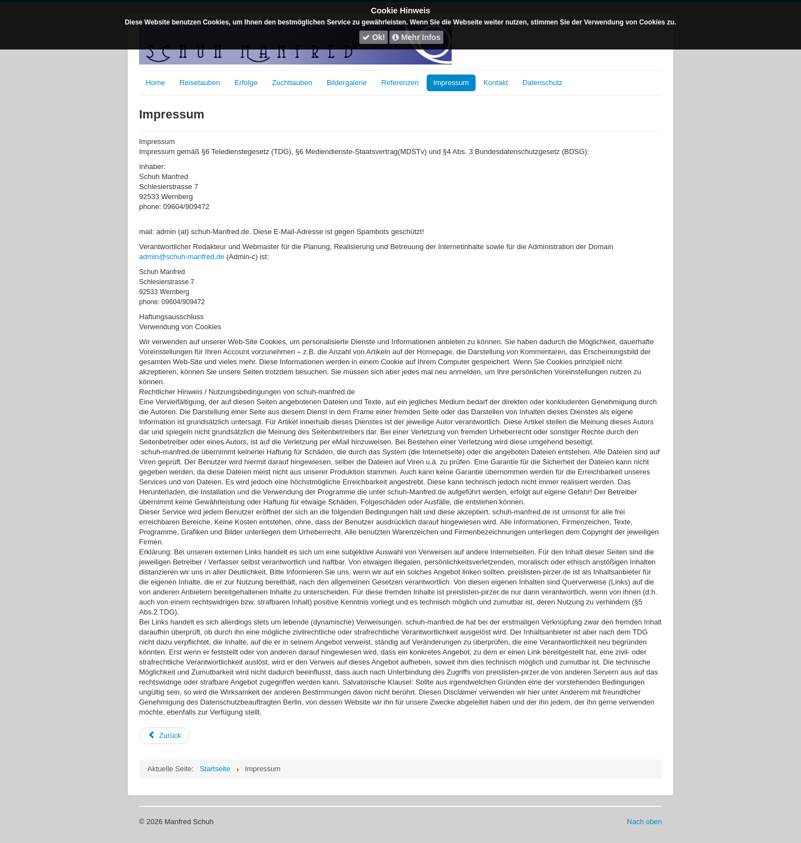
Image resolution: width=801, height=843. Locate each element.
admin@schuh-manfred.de (181, 256)
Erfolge (246, 82)
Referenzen (399, 82)
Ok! (373, 37)
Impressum (451, 82)
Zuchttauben (292, 82)
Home (155, 82)
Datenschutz (542, 82)
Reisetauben (200, 82)
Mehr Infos (416, 37)
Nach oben (644, 821)
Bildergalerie (347, 82)
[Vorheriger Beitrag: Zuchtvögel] (164, 735)
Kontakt (495, 82)
